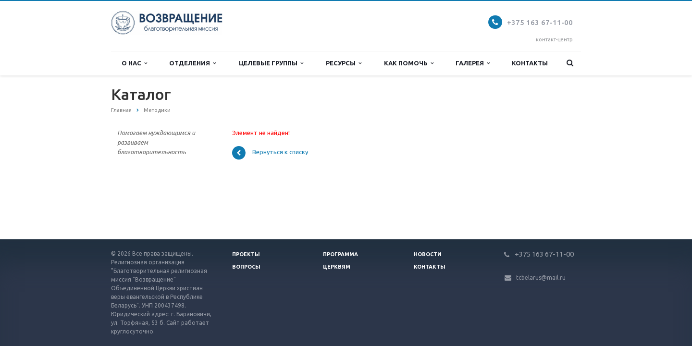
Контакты (530, 63)
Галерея (473, 63)
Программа (340, 254)
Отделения (192, 63)
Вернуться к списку (270, 153)
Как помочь (408, 63)
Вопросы (246, 267)
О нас (134, 63)
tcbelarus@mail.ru (541, 277)
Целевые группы (271, 63)
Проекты (246, 254)
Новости (428, 254)
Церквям (336, 267)
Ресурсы (343, 63)
